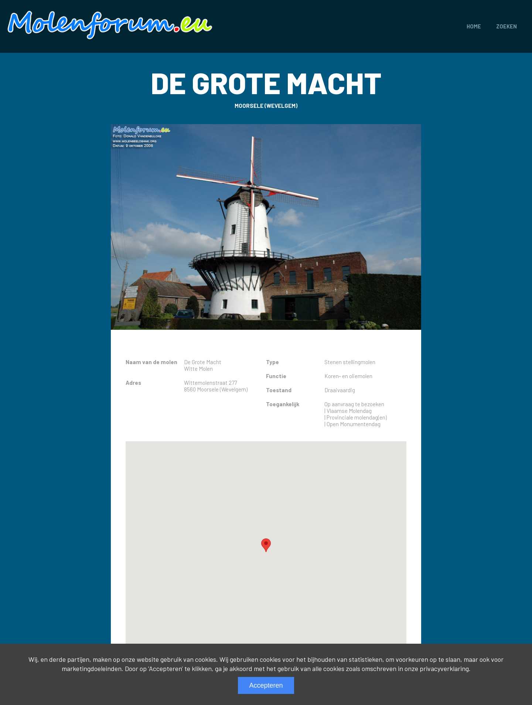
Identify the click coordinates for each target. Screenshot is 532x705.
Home (474, 26)
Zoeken (506, 26)
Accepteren (266, 685)
